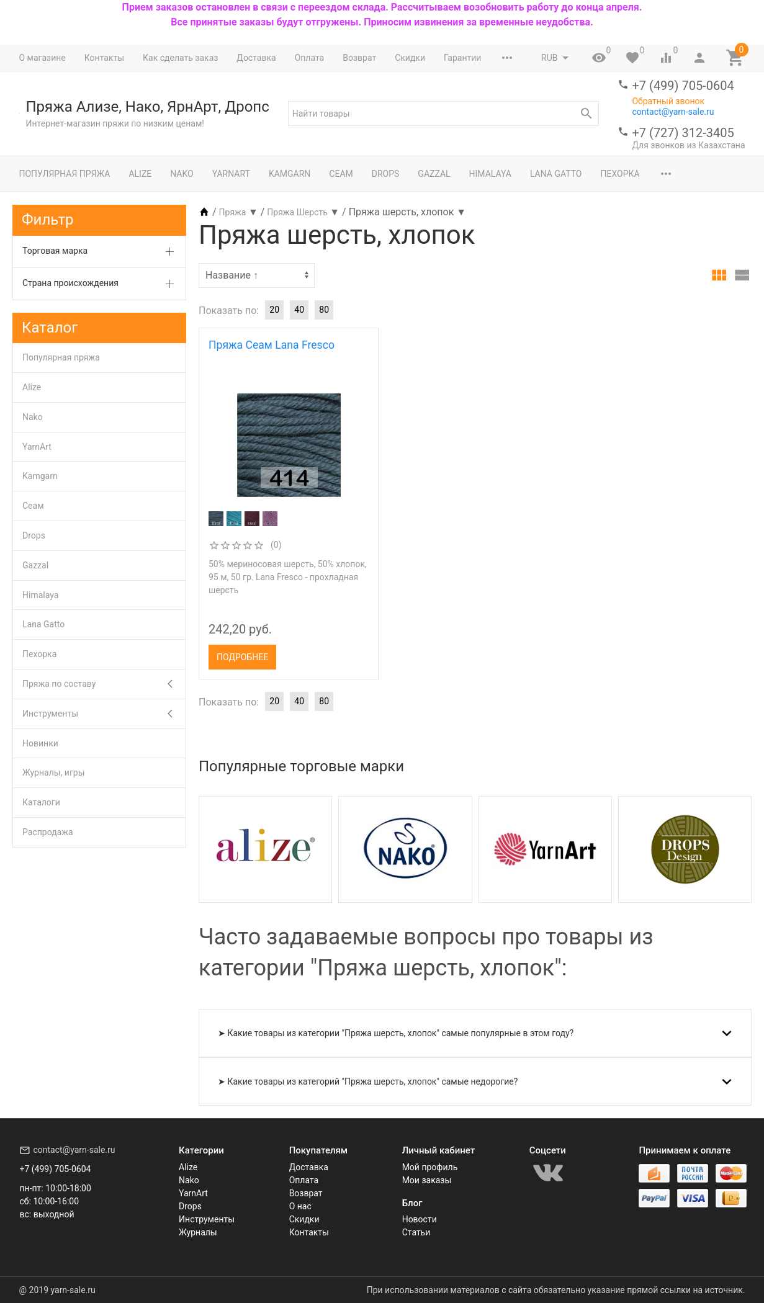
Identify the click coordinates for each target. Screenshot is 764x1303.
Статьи (416, 1232)
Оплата (310, 58)
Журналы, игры (53, 772)
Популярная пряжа (64, 174)
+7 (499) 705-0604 (683, 85)
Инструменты (50, 714)
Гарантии (462, 58)
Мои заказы (427, 1180)
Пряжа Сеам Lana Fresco (272, 345)
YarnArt (231, 174)
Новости (419, 1219)
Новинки (40, 743)
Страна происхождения (70, 283)
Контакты (104, 58)
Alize (139, 174)
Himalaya (490, 174)
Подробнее (242, 657)
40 (299, 310)
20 (274, 310)
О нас (300, 1206)
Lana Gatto (556, 174)
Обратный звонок (668, 101)
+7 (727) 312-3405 (683, 132)
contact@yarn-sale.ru (673, 112)
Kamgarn (289, 174)
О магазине (42, 58)
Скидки (410, 58)
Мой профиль (430, 1167)
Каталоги (41, 802)
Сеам (341, 174)
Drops (386, 174)
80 (324, 310)
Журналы (198, 1232)
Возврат (359, 58)
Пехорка (619, 174)
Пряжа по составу (59, 684)
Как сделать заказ (180, 58)
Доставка (256, 58)
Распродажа (47, 832)
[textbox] (444, 113)
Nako (181, 174)
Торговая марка (55, 251)
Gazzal (434, 174)
